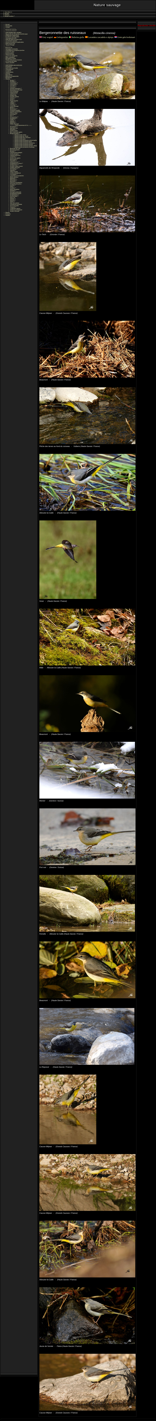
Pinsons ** (13, 185)
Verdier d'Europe (14, 211)
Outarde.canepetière (15, 111)
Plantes (7, 212)
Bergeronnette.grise (20, 139)
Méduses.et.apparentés (12, 76)
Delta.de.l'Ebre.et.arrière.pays (13, 39)
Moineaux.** (13, 181)
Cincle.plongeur (14, 154)
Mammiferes (8, 75)
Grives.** (12, 99)
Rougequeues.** (14, 194)
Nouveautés (8, 25)
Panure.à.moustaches (16, 182)
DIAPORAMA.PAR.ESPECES (13, 65)
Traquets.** (13, 207)
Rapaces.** (13, 122)
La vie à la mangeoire (11, 55)
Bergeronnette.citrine (20, 135)
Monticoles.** (13, 109)
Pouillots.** (13, 188)
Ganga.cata (13, 95)
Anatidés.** (13, 81)
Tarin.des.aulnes (14, 203)
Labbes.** (12, 102)
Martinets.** (13, 178)
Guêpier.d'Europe (15, 167)
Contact (7, 27)
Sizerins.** (13, 200)
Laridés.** (12, 103)
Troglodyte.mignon (15, 208)
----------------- (9, 64)
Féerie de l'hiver (9, 54)
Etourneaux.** (14, 159)
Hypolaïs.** (13, 170)
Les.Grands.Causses (11, 40)
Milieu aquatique (10, 57)
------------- (8, 46)
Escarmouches (9, 53)
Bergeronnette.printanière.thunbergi (24, 147)
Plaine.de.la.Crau (10, 43)
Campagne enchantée (11, 49)
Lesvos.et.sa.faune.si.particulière (14, 42)
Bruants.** (13, 151)
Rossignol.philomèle (15, 192)
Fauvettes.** (13, 160)
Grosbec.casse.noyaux (16, 166)
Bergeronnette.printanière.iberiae (24, 144)
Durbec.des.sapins (15, 158)
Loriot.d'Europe (14, 106)
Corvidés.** (13, 85)
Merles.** (12, 107)
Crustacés (8, 70)
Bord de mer (8, 47)
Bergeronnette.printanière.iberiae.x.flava (26, 145)
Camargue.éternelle (10, 38)
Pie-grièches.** (14, 117)
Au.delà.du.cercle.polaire (12, 36)
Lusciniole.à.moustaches (17, 175)
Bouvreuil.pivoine (15, 149)
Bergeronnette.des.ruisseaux (23, 137)
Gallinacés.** (13, 94)
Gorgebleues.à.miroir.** (16, 163)
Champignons (9, 69)
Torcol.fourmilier (14, 205)
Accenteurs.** (14, 126)
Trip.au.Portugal (9, 45)
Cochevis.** (13, 156)
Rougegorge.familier (15, 193)
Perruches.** (13, 114)
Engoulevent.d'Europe (16, 90)
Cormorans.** (14, 84)
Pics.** (12, 115)
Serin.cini (12, 197)
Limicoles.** (13, 105)
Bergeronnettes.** (15, 133)
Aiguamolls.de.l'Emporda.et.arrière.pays (16, 34)
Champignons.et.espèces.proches (14, 50)
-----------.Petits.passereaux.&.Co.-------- (21, 125)
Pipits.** (12, 186)
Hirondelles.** (14, 169)
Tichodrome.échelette (16, 204)
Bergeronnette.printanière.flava (23, 141)
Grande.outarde (14, 96)
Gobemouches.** (14, 162)
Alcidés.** (12, 80)
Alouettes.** (13, 129)
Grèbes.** (12, 98)
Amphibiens (8, 66)
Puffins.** (12, 120)
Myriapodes (8, 77)
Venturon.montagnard (16, 209)
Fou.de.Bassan (14, 91)
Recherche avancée (11, 30)
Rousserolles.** (14, 196)
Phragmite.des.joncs (15, 184)
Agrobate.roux (14, 128)
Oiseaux (7, 79)
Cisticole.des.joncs (15, 155)
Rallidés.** (13, 121)
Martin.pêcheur (14, 177)
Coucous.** (13, 87)
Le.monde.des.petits (11, 61)
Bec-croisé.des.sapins (16, 132)
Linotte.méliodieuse (15, 173)
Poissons (8, 214)
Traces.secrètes (9, 62)
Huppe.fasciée (14, 100)
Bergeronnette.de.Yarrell (21, 136)
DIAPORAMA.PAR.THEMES (13, 32)
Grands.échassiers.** (16, 88)
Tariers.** (12, 201)
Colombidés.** (14, 83)
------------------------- (10, 28)
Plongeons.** (13, 118)
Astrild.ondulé (14, 130)
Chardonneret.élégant (16, 152)
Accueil (7, 24)
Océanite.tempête (15, 110)
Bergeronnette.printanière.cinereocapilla (26, 140)
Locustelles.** (14, 174)
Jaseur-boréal (14, 171)
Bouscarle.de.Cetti (15, 148)
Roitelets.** (13, 190)
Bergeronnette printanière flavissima (25, 143)
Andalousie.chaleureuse (12, 35)
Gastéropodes (9, 72)
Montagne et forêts (10, 58)
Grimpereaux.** (14, 164)
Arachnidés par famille (11, 68)
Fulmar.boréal (14, 92)
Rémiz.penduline (14, 189)
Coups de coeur (9, 51)
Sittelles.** (13, 199)
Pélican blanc (13, 113)
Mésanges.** (13, 179)
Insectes (7, 73)
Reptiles (7, 215)
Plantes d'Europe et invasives (13, 60)
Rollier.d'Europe (14, 124)
